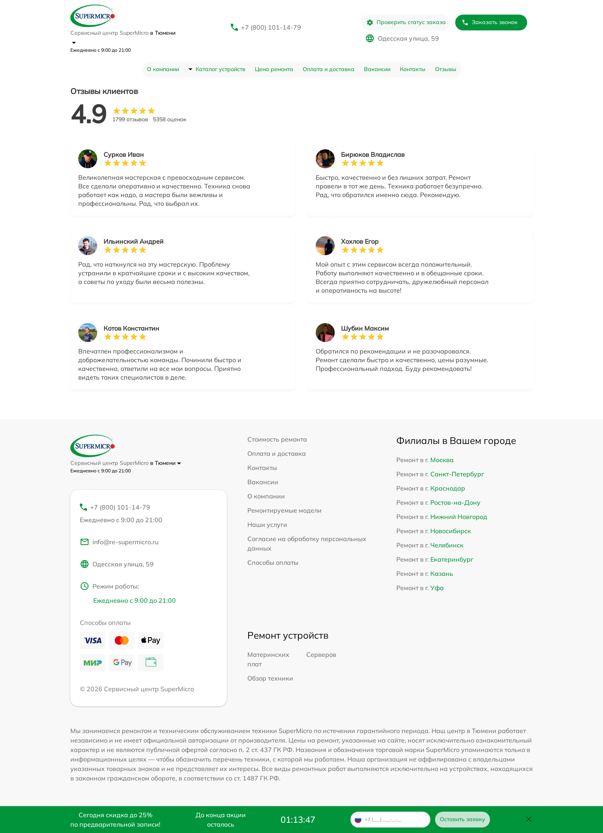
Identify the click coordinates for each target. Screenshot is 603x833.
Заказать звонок (490, 22)
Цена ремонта (274, 69)
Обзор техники (270, 678)
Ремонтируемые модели (284, 510)
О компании (163, 69)
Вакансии (377, 69)
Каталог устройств (220, 69)
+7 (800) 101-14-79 (271, 27)
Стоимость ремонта (277, 439)
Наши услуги (267, 524)
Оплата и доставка (328, 69)
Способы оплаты (272, 562)
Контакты (413, 69)
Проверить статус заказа (406, 22)
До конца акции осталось (221, 819)
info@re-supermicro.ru (119, 542)
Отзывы (445, 69)
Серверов (321, 654)
